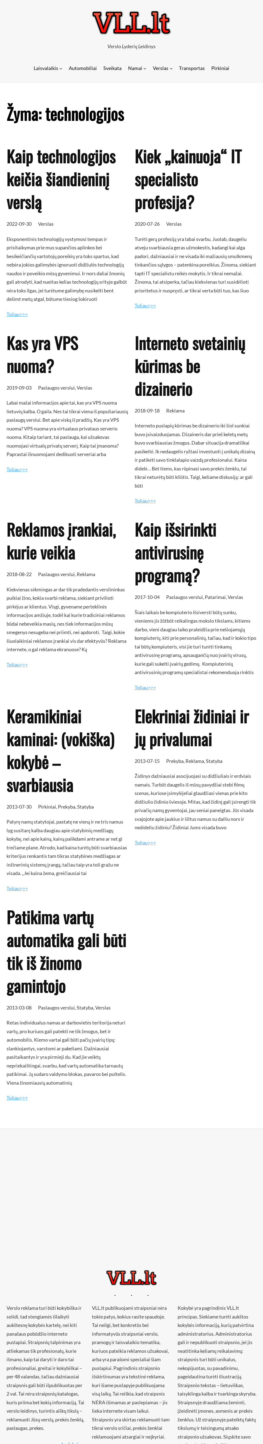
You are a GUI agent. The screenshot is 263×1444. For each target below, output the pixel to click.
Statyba (85, 807)
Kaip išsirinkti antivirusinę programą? (175, 552)
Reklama (175, 411)
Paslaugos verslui (56, 388)
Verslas (46, 224)
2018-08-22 (19, 574)
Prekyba (66, 807)
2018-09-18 (147, 411)
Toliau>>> (17, 314)
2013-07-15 (147, 761)
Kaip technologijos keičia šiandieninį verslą (61, 179)
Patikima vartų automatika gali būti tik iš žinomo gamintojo (66, 951)
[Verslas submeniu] (171, 68)
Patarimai (215, 597)
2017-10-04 (147, 597)
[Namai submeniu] (144, 68)
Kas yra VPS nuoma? (42, 354)
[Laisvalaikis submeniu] (60, 68)
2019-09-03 (19, 388)
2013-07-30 (19, 807)
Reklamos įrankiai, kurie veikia (61, 541)
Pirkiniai (47, 807)
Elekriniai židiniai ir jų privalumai (192, 727)
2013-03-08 (19, 1008)
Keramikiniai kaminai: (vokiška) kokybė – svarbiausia (60, 750)
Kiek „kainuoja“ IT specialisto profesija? (188, 179)
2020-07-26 (147, 224)
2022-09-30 (19, 224)
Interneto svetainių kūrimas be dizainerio (190, 365)
